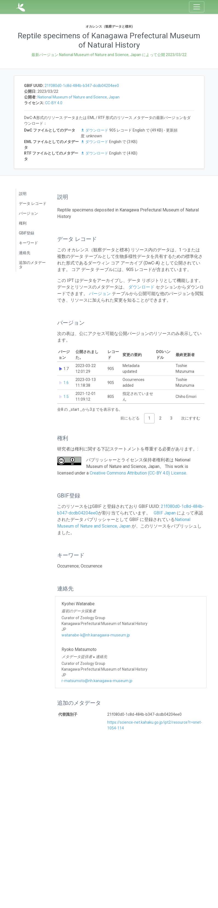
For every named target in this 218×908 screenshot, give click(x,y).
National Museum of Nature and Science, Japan (78, 97)
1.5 (66, 396)
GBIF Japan (165, 513)
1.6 (66, 382)
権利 (23, 223)
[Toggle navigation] (196, 6)
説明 (23, 193)
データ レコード (32, 203)
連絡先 (24, 253)
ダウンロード (95, 130)
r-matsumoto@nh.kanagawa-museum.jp (97, 681)
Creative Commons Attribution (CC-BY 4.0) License (138, 473)
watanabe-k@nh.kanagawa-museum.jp (96, 635)
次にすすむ (190, 418)
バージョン (28, 213)
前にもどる (129, 418)
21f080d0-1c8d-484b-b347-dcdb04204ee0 (82, 85)
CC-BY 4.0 (53, 103)
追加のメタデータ (32, 264)
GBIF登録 (26, 233)
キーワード (28, 243)
